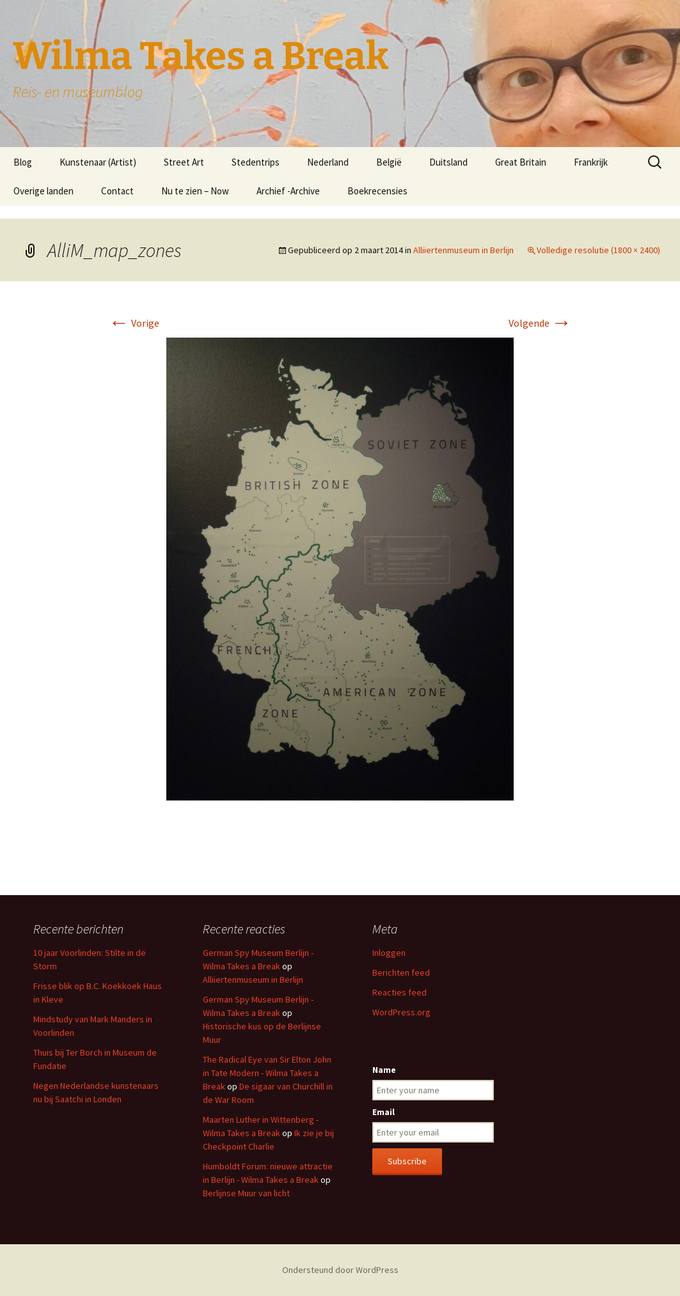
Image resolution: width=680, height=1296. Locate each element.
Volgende (540, 322)
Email (383, 1112)
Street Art (184, 162)
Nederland (328, 162)
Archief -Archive (288, 191)
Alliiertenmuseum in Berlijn (463, 250)
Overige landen (43, 191)
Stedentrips (256, 162)
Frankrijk (591, 162)
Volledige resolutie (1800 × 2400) (598, 250)
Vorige (134, 322)
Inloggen (389, 952)
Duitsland (448, 162)
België (389, 162)
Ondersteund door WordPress (340, 1270)
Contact (117, 191)
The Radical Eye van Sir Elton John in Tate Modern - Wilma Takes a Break (267, 1073)
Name (384, 1069)
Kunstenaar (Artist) (97, 162)
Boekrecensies (377, 191)
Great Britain (520, 162)
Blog (22, 162)
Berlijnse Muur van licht (246, 1193)
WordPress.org (401, 1012)
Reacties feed (399, 992)
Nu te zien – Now (195, 191)
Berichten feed (401, 972)
